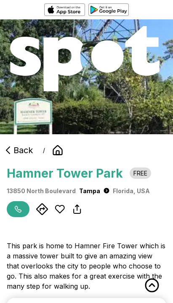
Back (18, 150)
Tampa (94, 190)
